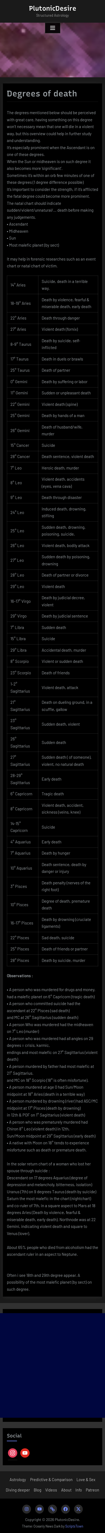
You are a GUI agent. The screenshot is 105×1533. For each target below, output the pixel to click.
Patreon (92, 1490)
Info (78, 1490)
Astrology (18, 1479)
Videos (51, 1490)
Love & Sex (85, 1479)
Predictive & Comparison (51, 1479)
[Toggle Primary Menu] (52, 28)
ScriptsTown (74, 1526)
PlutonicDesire (52, 8)
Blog (37, 1490)
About (66, 1490)
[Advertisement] (52, 1365)
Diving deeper (18, 1490)
